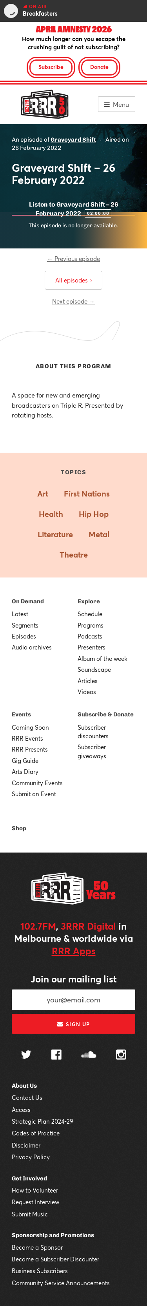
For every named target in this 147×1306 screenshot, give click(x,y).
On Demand (28, 601)
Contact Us (27, 1097)
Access (21, 1110)
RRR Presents (30, 749)
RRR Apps (74, 950)
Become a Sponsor (37, 1247)
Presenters (91, 647)
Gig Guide (25, 761)
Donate (99, 66)
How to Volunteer (35, 1190)
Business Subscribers (40, 1271)
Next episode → (73, 301)
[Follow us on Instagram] (121, 1055)
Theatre (74, 554)
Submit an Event (34, 794)
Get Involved (29, 1178)
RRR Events (27, 738)
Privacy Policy (31, 1157)
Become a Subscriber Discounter (55, 1259)
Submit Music (30, 1214)
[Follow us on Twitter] (26, 1055)
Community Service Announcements (61, 1283)
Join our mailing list (74, 979)
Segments (25, 625)
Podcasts (90, 636)
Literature (55, 534)
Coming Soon (30, 727)
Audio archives (32, 647)
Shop (19, 828)
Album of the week (102, 658)
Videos (87, 692)
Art (42, 493)
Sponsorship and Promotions (53, 1235)
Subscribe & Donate (106, 714)
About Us (24, 1085)
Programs (90, 625)
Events (21, 714)
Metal (99, 534)
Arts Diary (25, 771)
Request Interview (35, 1202)
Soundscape (94, 669)
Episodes (24, 636)
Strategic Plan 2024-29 (42, 1121)
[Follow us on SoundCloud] (88, 1055)
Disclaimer (26, 1145)
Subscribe (51, 66)
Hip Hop (94, 514)
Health (51, 514)
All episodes (73, 280)
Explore (89, 601)
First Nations (87, 493)
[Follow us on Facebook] (56, 1055)
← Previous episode (73, 259)
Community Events (37, 783)
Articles (88, 681)
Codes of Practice (36, 1133)
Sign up (73, 1024)
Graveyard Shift (73, 139)
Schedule (90, 614)
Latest (20, 614)
